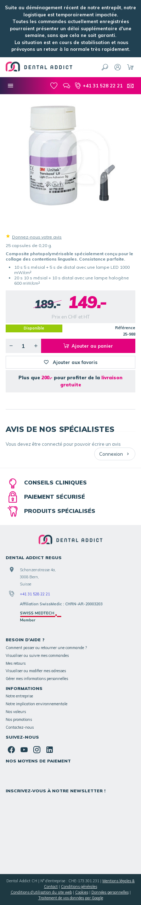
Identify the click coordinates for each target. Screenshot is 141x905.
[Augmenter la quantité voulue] (35, 346)
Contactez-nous (20, 727)
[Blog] (66, 85)
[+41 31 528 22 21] (98, 85)
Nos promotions (19, 719)
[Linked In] (49, 749)
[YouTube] (24, 749)
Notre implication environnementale (36, 703)
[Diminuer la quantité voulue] (11, 346)
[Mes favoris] (53, 85)
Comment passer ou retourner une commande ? (46, 647)
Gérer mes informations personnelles (37, 678)
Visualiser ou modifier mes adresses (36, 670)
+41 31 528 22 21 (35, 593)
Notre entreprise (19, 696)
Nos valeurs (16, 711)
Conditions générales (79, 886)
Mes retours (16, 663)
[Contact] (130, 85)
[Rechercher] (104, 67)
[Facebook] (11, 749)
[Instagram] (37, 749)
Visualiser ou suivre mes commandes (37, 655)
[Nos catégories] (10, 85)
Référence (125, 327)
